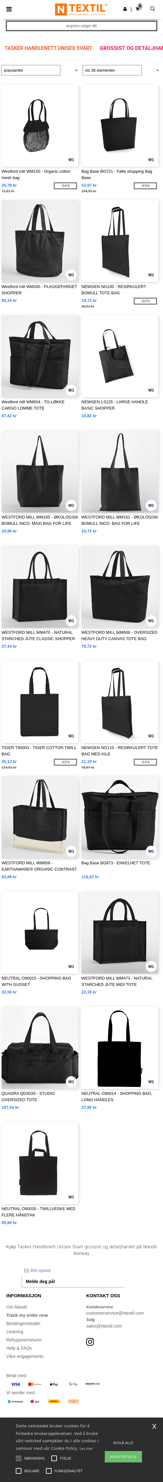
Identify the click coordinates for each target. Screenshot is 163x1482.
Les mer (86, 1448)
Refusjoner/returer (24, 1339)
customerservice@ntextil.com (115, 1313)
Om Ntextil (16, 1307)
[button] (125, 8)
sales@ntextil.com (104, 1326)
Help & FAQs (19, 1348)
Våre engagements (24, 1356)
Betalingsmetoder (23, 1323)
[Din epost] (73, 1270)
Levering (14, 1331)
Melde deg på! (40, 1281)
